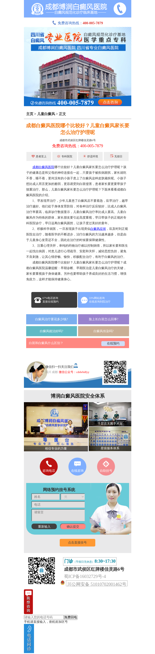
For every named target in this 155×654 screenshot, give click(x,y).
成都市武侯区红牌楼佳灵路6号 (77, 140)
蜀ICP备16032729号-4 (85, 576)
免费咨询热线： (77, 23)
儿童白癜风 (46, 114)
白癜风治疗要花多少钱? (51, 319)
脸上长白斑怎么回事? (103, 319)
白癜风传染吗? (103, 331)
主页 (29, 114)
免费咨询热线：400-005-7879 (77, 146)
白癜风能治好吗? (51, 331)
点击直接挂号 (77, 542)
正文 (62, 114)
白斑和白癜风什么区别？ (46, 343)
